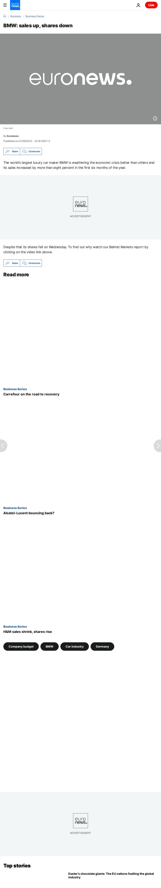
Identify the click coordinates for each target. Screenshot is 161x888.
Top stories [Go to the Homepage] (17, 866)
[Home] (4, 16)
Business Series (35, 16)
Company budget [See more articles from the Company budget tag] (21, 646)
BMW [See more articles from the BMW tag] (49, 646)
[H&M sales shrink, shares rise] (80, 632)
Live (151, 5)
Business (15, 16)
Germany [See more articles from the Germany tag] (102, 646)
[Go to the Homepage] (15, 5)
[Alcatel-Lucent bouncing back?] (80, 513)
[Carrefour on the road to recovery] (80, 394)
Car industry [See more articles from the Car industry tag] (75, 646)
